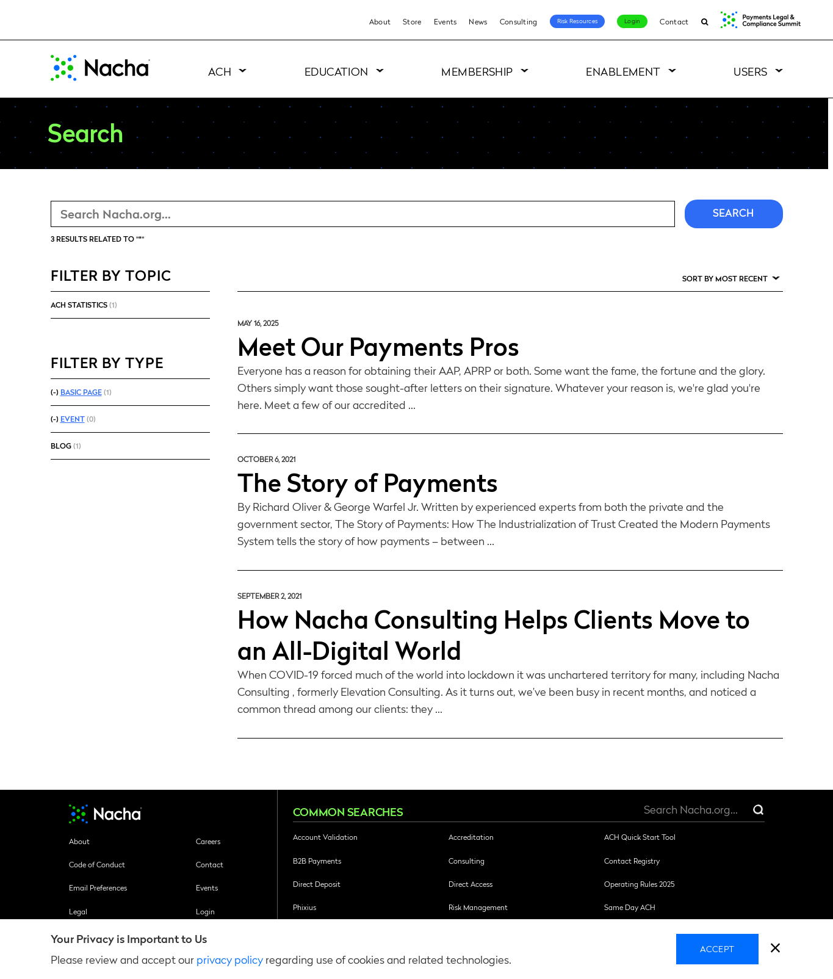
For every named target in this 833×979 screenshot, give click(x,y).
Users (750, 71)
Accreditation (471, 837)
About (380, 21)
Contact (674, 21)
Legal (78, 911)
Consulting (519, 21)
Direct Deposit (317, 884)
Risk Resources (577, 20)
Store (412, 21)
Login (632, 20)
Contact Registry (632, 860)
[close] (775, 949)
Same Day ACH (629, 907)
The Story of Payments (367, 481)
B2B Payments (317, 860)
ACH (219, 71)
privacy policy (230, 959)
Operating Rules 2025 (639, 884)
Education (337, 71)
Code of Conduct (97, 864)
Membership (477, 71)
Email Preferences (98, 887)
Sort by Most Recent (725, 278)
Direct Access (470, 884)
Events (445, 21)
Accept (717, 948)
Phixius (304, 907)
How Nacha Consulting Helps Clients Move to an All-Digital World (493, 634)
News (478, 21)
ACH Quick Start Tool (640, 837)
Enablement (623, 71)
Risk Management (478, 907)
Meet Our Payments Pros (378, 345)
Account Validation (325, 837)
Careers (208, 841)
